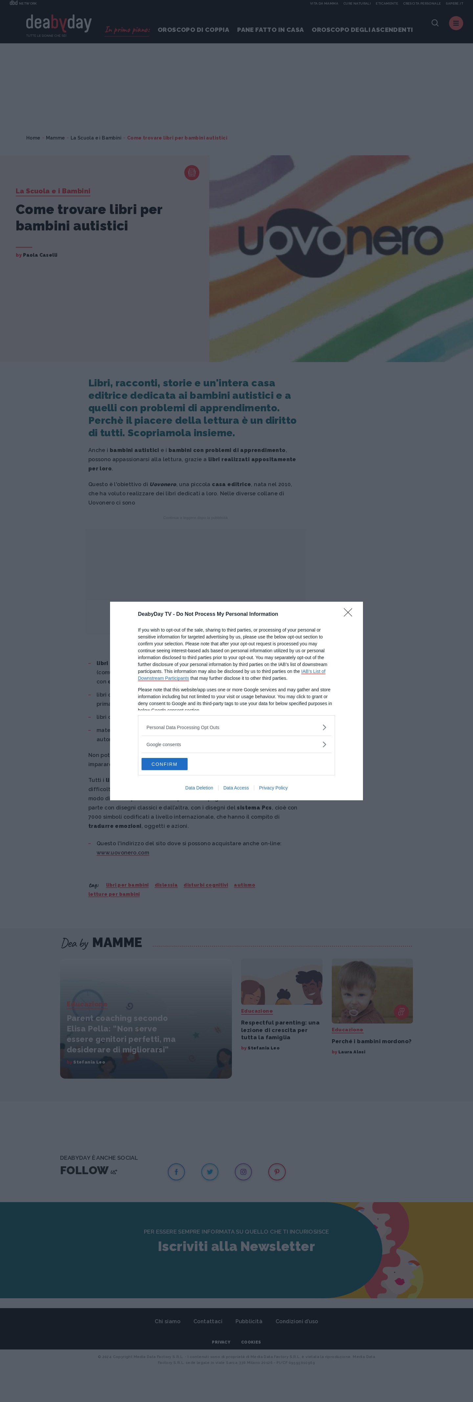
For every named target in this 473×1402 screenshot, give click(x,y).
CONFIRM (173, 764)
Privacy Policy (273, 788)
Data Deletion (199, 788)
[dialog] (236, 701)
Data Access (236, 788)
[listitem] (236, 726)
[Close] (350, 614)
